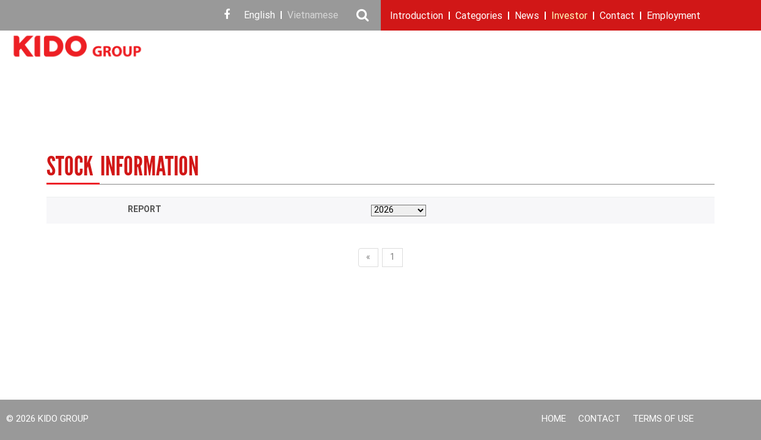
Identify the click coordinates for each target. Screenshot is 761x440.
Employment (673, 16)
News (527, 16)
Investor (569, 16)
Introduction (416, 16)
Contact (617, 16)
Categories (478, 16)
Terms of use (663, 419)
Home (554, 419)
